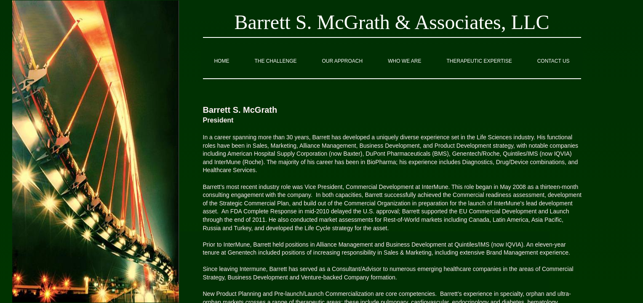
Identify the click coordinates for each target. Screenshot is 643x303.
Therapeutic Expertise (479, 61)
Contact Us (553, 61)
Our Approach (342, 61)
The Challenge (275, 61)
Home (221, 61)
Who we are (404, 61)
